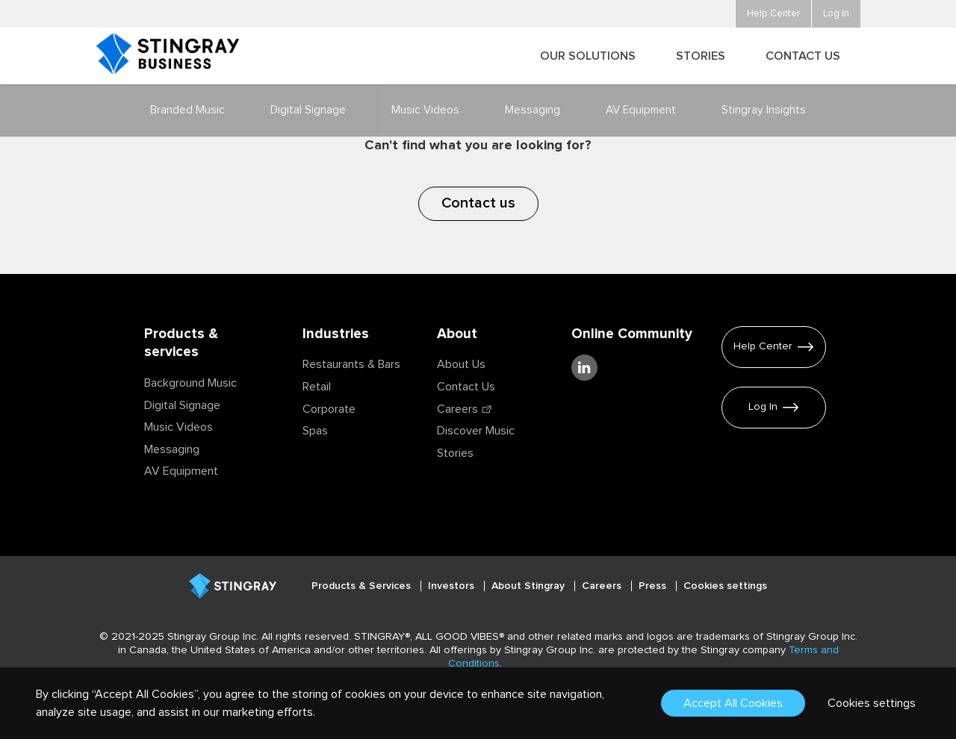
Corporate (329, 409)
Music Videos (178, 427)
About (457, 334)
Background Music (190, 383)
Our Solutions (588, 56)
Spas (315, 431)
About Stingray (529, 586)
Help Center (762, 346)
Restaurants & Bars (351, 364)
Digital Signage (182, 405)
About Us (461, 364)
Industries (335, 334)
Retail (316, 387)
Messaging (171, 449)
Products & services (181, 343)
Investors (452, 586)
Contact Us (466, 387)
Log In (762, 407)
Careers (457, 409)
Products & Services (362, 586)
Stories (455, 453)
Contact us (478, 203)
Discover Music (476, 431)
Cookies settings (725, 586)
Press (654, 586)
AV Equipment (181, 471)
